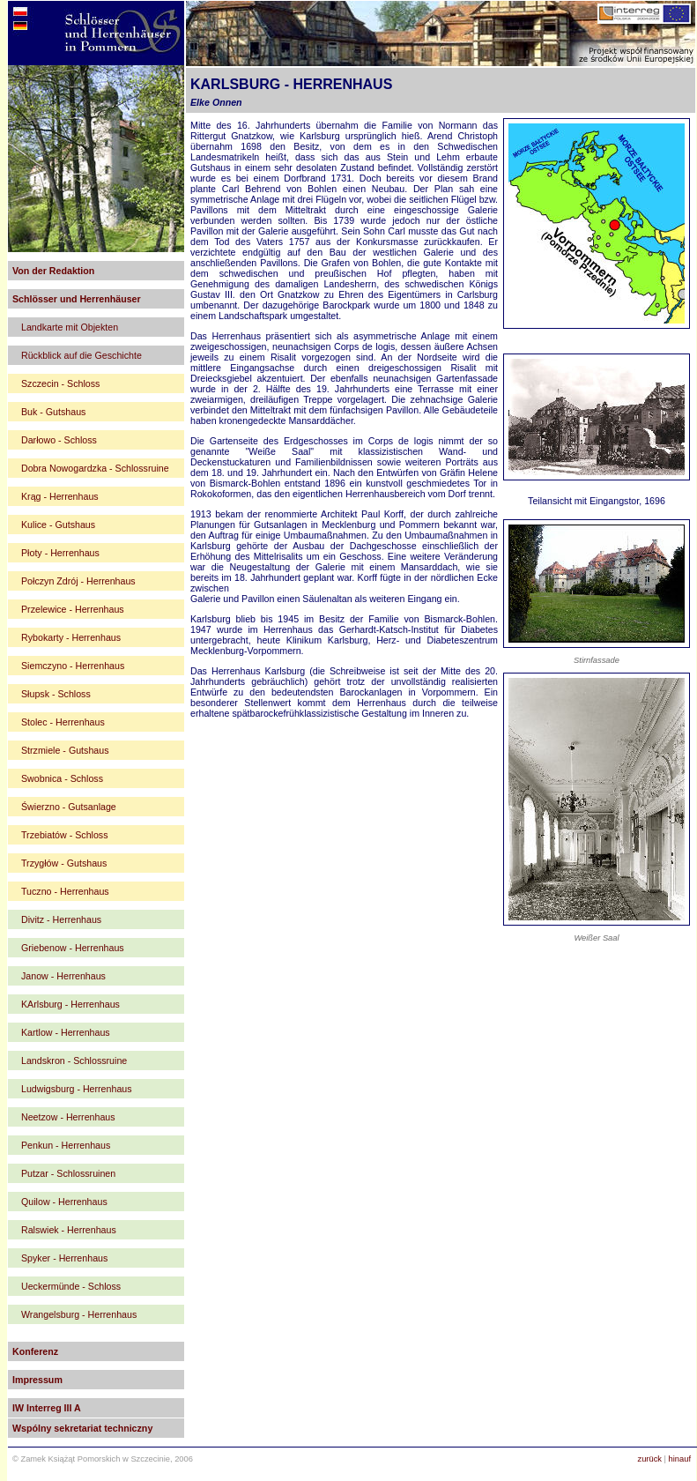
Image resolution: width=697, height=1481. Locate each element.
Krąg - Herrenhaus (60, 496)
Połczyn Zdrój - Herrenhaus (78, 581)
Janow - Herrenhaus (63, 976)
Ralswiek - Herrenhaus (68, 1229)
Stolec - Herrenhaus (63, 722)
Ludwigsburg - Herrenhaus (76, 1088)
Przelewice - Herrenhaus (72, 609)
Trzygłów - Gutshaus (64, 863)
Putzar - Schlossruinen (68, 1173)
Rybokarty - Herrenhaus (71, 637)
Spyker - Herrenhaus (64, 1258)
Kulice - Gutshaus (58, 524)
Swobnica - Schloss (62, 778)
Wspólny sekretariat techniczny (82, 1428)
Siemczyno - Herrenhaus (72, 665)
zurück (649, 1459)
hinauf (680, 1459)
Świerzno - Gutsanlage (68, 806)
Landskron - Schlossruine (74, 1060)
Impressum (37, 1379)
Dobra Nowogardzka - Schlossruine (95, 468)
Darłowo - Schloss (59, 440)
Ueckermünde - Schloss (71, 1286)
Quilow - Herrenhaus (64, 1201)
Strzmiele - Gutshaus (65, 750)
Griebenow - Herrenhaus (72, 947)
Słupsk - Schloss (56, 693)
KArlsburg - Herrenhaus (70, 1004)
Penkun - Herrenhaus (65, 1145)
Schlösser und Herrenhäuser (76, 299)
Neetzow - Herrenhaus (68, 1117)
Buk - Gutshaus (53, 411)
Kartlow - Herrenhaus (65, 1032)
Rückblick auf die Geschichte (81, 355)
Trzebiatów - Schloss (64, 835)
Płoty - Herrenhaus (60, 552)
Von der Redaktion (53, 270)
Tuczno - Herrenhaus (65, 891)
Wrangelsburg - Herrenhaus (79, 1314)
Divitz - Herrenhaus (61, 919)
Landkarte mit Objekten (69, 327)
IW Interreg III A (46, 1408)
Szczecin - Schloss (60, 383)
